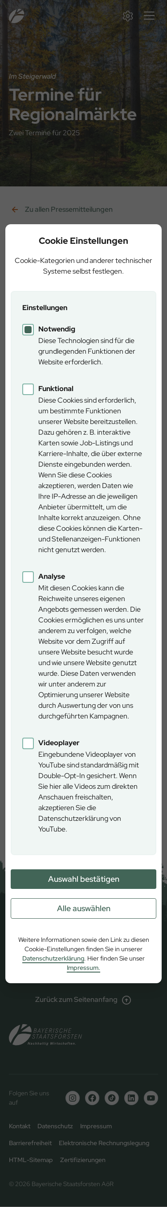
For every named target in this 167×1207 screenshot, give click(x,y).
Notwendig (56, 329)
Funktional (55, 388)
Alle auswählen (83, 908)
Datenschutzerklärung (53, 958)
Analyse (51, 576)
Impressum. (83, 968)
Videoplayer (59, 742)
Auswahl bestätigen (83, 879)
